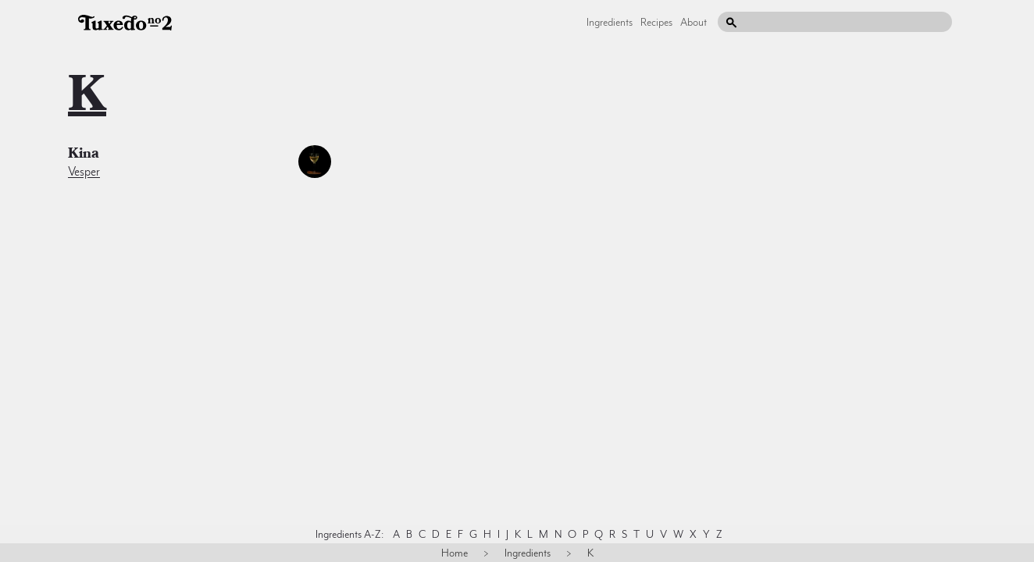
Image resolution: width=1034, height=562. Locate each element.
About (693, 22)
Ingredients (610, 22)
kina (83, 155)
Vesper (84, 172)
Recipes (656, 22)
